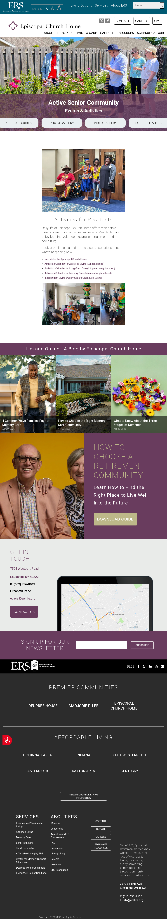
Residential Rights (109, 906)
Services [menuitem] (101, 5)
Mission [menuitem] (55, 823)
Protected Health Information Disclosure (73, 906)
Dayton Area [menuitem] (83, 771)
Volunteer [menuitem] (56, 864)
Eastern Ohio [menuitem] (37, 771)
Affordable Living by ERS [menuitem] (29, 853)
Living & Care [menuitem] (86, 33)
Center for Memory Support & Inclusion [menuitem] (31, 861)
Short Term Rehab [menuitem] (25, 848)
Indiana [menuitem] (83, 755)
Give (157, 21)
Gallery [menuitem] (106, 33)
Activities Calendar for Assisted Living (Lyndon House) (74, 263)
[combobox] (146, 5)
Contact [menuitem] (100, 821)
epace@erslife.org (22, 598)
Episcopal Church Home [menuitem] (124, 705)
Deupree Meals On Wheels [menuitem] (30, 867)
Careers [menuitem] (55, 859)
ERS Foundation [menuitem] (59, 869)
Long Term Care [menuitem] (24, 842)
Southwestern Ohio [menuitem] (130, 755)
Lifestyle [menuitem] (64, 33)
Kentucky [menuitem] (129, 771)
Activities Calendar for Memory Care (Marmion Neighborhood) (78, 273)
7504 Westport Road (24, 568)
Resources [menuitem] (125, 33)
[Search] (162, 5)
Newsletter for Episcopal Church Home (66, 259)
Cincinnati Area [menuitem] (37, 755)
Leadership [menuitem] (57, 828)
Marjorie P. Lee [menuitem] (83, 706)
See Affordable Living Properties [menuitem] (83, 796)
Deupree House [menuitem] (43, 706)
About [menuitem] (49, 33)
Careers (141, 21)
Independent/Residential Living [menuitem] (29, 825)
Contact (122, 21)
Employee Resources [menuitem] (101, 846)
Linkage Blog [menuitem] (58, 853)
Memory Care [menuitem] (23, 837)
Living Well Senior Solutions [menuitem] (31, 873)
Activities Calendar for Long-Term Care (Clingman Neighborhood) (80, 268)
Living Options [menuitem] (81, 5)
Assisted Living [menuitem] (24, 831)
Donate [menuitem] (101, 829)
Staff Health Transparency (54, 909)
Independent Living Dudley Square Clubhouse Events (73, 277)
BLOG (130, 666)
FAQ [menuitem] (53, 842)
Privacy (43, 906)
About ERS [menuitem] (119, 5)
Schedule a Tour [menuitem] (150, 33)
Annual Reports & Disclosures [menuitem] (60, 836)
